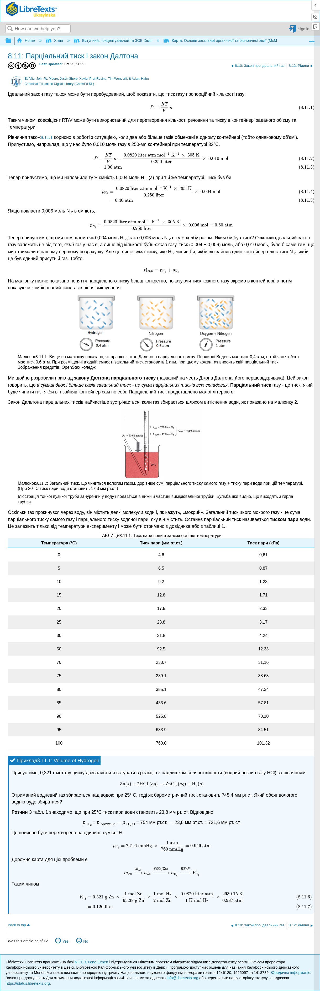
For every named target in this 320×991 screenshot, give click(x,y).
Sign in (303, 29)
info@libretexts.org (182, 978)
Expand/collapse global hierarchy (11, 41)
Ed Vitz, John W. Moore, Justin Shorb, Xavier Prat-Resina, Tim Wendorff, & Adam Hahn (86, 78)
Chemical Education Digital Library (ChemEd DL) (59, 84)
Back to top (17, 925)
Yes (65, 941)
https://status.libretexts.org (28, 983)
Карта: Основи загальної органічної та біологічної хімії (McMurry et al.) (229, 40)
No (85, 941)
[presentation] (161, 107)
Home (26, 40)
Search (10, 29)
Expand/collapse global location (312, 39)
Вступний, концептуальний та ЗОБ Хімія (114, 40)
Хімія (55, 40)
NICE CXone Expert (92, 962)
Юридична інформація (290, 972)
